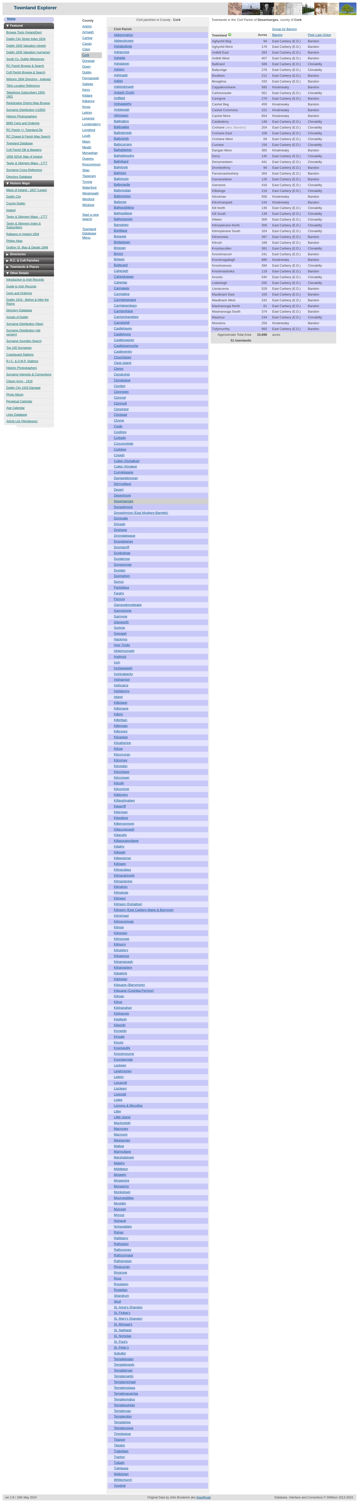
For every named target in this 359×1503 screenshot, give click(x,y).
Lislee (118, 1100)
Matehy (119, 1163)
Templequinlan (124, 1405)
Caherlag (120, 282)
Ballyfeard (121, 161)
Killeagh (120, 852)
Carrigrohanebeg (126, 317)
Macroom (121, 1134)
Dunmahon (122, 576)
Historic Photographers (21, 116)
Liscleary (120, 1088)
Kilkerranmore (124, 823)
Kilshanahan (123, 1008)
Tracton (119, 1457)
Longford (88, 130)
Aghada (119, 58)
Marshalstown (124, 1157)
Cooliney (120, 432)
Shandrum (121, 1296)
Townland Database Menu (89, 233)
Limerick (88, 118)
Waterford (89, 187)
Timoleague (122, 1434)
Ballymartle (122, 184)
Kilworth (120, 1025)
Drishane (120, 530)
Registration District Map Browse (28, 103)
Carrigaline (122, 294)
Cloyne (119, 420)
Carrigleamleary (125, 305)
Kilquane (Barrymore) (129, 985)
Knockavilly (122, 1048)
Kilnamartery (123, 967)
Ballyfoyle (121, 167)
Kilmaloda (121, 892)
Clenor (119, 368)
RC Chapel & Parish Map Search (28, 136)
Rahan (119, 1232)
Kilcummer (121, 789)
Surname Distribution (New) (24, 324)
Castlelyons (122, 334)
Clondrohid (122, 374)
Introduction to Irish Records (25, 279)
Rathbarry (121, 1238)
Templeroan (122, 1411)
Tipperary (89, 176)
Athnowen (121, 115)
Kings (86, 107)
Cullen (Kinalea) (125, 466)
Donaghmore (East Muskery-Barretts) (141, 513)
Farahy (119, 593)
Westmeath (90, 193)
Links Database (16, 414)
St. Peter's (121, 1347)
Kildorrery (121, 795)
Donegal (88, 61)
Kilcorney (120, 760)
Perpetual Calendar (19, 401)
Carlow (87, 38)
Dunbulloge (122, 553)
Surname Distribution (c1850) (25, 110)
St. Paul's (121, 1342)
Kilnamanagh (123, 962)
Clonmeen (121, 392)
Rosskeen (121, 1284)
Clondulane (122, 380)
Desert (119, 489)
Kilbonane (121, 708)
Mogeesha (121, 1180)
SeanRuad (203, 1497)
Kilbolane (121, 702)
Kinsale (119, 1036)
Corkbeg (120, 449)
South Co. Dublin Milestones (25, 59)
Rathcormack (123, 1255)
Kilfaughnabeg (124, 800)
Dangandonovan (126, 478)
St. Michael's (123, 1324)
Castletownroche (126, 346)
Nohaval (120, 1221)
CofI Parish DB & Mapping (23, 150)
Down (86, 66)
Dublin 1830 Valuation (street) (26, 46)
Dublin (87, 72)
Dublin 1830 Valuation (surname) (28, 52)
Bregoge (120, 236)
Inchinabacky (123, 674)
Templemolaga (124, 1388)
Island (118, 697)
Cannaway (121, 288)
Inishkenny (122, 691)
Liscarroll (120, 1082)
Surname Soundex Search (24, 341)
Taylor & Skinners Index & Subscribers (23, 225)
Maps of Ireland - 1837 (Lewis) (26, 190)
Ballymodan (122, 190)
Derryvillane (122, 484)
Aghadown (121, 63)
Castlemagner (124, 340)
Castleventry (123, 351)
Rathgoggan (123, 1261)
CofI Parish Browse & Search (25, 72)
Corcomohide (123, 443)
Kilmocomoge (124, 921)
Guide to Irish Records (21, 286)
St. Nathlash (123, 1330)
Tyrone (87, 182)
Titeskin (119, 1445)
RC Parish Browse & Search (25, 66)
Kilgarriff (120, 806)
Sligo (86, 170)
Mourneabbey (124, 1198)
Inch (117, 662)
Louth (86, 136)
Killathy (119, 846)
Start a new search (90, 217)
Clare (86, 49)
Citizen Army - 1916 (19, 381)
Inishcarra (121, 685)
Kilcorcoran (122, 754)
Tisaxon (119, 1439)
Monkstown (122, 1192)
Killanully (120, 835)
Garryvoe (120, 616)
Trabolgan (121, 1451)
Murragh (120, 1209)
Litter (117, 1111)
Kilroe (118, 1002)
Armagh (88, 32)
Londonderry (91, 124)
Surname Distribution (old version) (23, 332)
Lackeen (120, 1065)
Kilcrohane (121, 772)
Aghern (119, 69)
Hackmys (120, 639)
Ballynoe (120, 202)
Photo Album (14, 394)
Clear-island (122, 363)
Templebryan (123, 1370)
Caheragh (121, 271)
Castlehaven (123, 328)
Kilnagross (121, 956)
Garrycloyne (123, 610)
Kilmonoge (121, 939)
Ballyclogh (121, 138)
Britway (119, 259)
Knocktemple (123, 1059)
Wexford (88, 199)
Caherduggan (124, 276)
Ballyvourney (123, 219)
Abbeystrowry (124, 41)
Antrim (87, 26)
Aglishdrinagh (124, 87)
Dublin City (13, 196)
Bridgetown (122, 242)
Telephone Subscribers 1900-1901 (25, 94)
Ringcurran (122, 1267)
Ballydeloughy (124, 155)
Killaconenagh (124, 829)
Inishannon (122, 679)
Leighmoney (123, 1071)
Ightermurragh (124, 651)
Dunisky (120, 570)
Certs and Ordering (19, 293)
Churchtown (122, 357)
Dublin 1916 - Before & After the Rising (27, 302)
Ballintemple (123, 133)
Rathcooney (122, 1249)
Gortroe (119, 628)
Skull (117, 1301)
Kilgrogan (121, 812)
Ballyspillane (123, 213)
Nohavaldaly (123, 1226)
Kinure (119, 1042)
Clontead (120, 414)
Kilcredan (121, 766)
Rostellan (121, 1290)
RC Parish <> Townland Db (24, 130)
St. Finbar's (122, 1313)
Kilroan (119, 996)
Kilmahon (121, 887)
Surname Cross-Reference (24, 170)
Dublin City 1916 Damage (23, 388)
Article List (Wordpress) (21, 421)
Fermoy (119, 599)
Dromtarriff (121, 547)
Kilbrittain (120, 720)
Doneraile (121, 518)
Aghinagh (121, 75)
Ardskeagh (122, 109)
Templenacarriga (126, 1393)
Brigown (120, 248)
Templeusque (123, 1428)
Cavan (87, 44)
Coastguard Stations (20, 354)
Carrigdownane (125, 300)
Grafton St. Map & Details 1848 (27, 247)
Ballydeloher (123, 150)
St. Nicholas (122, 1336)
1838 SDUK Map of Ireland (24, 156)
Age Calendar (15, 408)
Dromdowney (123, 541)
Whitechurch (123, 1480)
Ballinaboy (121, 121)
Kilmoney (120, 933)
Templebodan (124, 1359)
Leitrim (87, 112)
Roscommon (91, 164)
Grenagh (120, 633)
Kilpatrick (120, 973)
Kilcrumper (122, 777)
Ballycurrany (123, 144)
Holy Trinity (122, 645)
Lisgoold (120, 1094)
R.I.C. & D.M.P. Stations (22, 361)
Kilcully (119, 783)
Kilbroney (121, 731)
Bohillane (121, 230)
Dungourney (123, 564)
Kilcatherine (122, 743)
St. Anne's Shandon (128, 1307)
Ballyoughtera (124, 207)
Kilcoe (118, 748)
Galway (87, 84)
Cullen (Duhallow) (127, 461)
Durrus (119, 581)
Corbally (120, 438)
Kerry (86, 90)
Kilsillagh (120, 1019)
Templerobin (123, 1416)
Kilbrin (118, 714)
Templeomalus (124, 1399)
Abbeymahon (123, 35)
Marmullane (122, 1151)
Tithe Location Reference (23, 86)
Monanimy (121, 1186)
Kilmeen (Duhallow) (128, 904)
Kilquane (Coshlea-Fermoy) (134, 990)
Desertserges (123, 501)
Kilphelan (121, 979)
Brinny (118, 254)
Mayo (86, 141)
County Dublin (15, 203)
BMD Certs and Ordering (22, 123)
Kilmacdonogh (124, 875)
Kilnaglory (121, 950)
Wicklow (88, 205)
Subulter (120, 1353)
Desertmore (122, 495)
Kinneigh (120, 1031)
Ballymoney (122, 196)
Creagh (119, 455)
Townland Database (19, 143)
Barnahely (121, 225)
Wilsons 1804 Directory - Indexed (28, 79)
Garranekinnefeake (128, 605)
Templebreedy (124, 1364)
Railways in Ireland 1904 (22, 234)
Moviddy (120, 1203)
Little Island (122, 1117)
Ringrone (120, 1272)
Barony (277, 35)
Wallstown (121, 1474)
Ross (118, 1278)
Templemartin (124, 1376)
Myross (119, 1215)
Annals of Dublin (17, 317)
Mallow (119, 1146)
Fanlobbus (121, 587)
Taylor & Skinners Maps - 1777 (26, 163)
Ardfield (119, 98)
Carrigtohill (122, 322)
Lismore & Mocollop (128, 1105)
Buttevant (121, 265)
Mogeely (120, 1175)
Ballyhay (120, 173)
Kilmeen (120, 898)
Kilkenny (88, 101)
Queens (88, 158)
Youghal (120, 1485)
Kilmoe (119, 927)
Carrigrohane (123, 311)
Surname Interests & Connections (28, 374)
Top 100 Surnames (19, 348)
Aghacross (121, 52)
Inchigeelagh (123, 668)
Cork (85, 55)
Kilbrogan (121, 726)
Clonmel (120, 397)
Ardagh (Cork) (124, 92)
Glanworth (121, 622)
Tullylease (121, 1468)
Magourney (122, 1140)
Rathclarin (121, 1244)
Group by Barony (284, 29)
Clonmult (120, 403)
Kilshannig (121, 1013)
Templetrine (122, 1422)
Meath (86, 147)
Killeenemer (122, 858)
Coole (118, 426)
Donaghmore (123, 507)
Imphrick (120, 656)
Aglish (118, 81)
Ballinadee (121, 127)
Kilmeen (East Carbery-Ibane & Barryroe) (144, 910)
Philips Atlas (14, 241)
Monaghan (90, 153)
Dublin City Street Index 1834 (25, 39)
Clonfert (120, 386)
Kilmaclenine (123, 881)
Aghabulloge (123, 46)
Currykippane (123, 472)
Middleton (121, 1169)
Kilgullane (121, 818)
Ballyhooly (121, 179)
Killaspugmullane (126, 841)
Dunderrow (122, 559)
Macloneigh (122, 1123)
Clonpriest (121, 409)
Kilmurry (120, 944)
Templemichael (125, 1382)
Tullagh (119, 1463)
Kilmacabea (122, 869)
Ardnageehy (123, 104)
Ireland (11, 210)
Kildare (87, 95)
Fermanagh (90, 78)
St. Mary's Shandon (128, 1318)
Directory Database (19, 177)
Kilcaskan (121, 737)
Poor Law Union (319, 35)
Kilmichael (121, 915)
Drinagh (120, 524)
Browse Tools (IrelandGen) (24, 32)
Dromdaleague (124, 535)
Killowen (120, 864)
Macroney (121, 1129)
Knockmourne (124, 1054)
